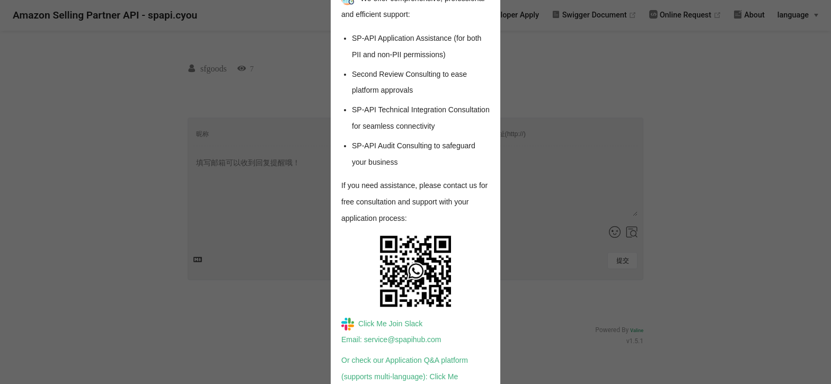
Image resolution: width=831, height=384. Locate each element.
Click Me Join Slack (381, 323)
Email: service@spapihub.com (391, 339)
